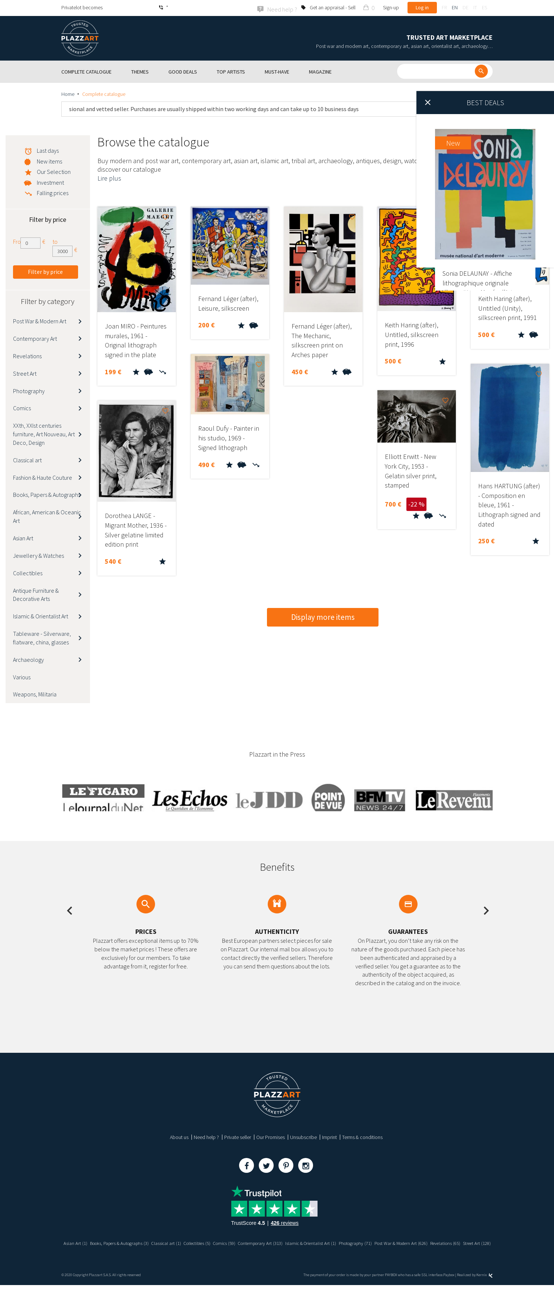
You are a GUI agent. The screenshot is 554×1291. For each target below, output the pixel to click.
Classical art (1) (189, 1242)
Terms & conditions (362, 1136)
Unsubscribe (303, 1136)
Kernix (484, 1280)
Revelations (27, 355)
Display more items (323, 616)
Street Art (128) (295, 1249)
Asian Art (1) (89, 1242)
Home (67, 93)
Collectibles (27, 572)
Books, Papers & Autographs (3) (137, 1242)
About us (179, 1136)
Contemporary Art (35, 338)
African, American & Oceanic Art (47, 516)
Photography (29, 390)
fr (444, 7)
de (465, 7)
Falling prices (52, 192)
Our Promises (270, 1136)
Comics (22, 407)
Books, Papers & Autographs (46, 494)
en (455, 7)
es (484, 7)
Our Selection (54, 171)
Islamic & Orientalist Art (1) (349, 1242)
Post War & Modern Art (39, 320)
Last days (48, 149)
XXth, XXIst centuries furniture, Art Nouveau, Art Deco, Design (44, 433)
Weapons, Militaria (35, 694)
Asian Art (23, 537)
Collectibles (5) (223, 1242)
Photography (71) (397, 1242)
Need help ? (206, 1136)
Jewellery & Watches (38, 555)
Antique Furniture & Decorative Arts (36, 594)
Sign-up (391, 7)
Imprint (329, 1136)
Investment (50, 181)
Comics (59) (254, 1242)
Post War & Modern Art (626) (448, 1242)
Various (21, 676)
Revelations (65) (260, 1249)
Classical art (27, 459)
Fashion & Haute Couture (42, 477)
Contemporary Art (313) (294, 1242)
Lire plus (109, 177)
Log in (422, 7)
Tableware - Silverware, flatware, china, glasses (42, 637)
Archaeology (28, 659)
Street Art (24, 372)
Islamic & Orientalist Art (40, 615)
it (475, 7)
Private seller (237, 1136)
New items (49, 160)
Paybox (448, 1280)
